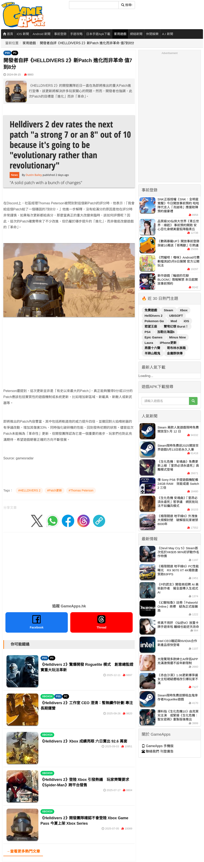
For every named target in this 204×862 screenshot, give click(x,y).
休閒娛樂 (152, 34)
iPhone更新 (168, 342)
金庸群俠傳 (175, 353)
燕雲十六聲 (153, 348)
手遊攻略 (76, 34)
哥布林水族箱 (176, 348)
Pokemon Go (155, 321)
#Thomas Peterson (81, 490)
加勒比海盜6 (166, 332)
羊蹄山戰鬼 (153, 353)
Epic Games (154, 337)
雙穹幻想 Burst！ (176, 326)
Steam (169, 310)
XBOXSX (47, 696)
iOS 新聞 (23, 34)
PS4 (148, 332)
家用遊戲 (120, 34)
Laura (149, 342)
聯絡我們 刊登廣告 (158, 751)
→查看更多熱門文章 (23, 851)
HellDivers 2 (154, 315)
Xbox (184, 310)
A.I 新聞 (167, 34)
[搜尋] (94, 5)
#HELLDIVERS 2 (29, 490)
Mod (174, 321)
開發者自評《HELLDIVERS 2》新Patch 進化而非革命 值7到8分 (87, 43)
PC (15, 53)
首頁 (8, 34)
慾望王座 (151, 326)
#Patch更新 (54, 490)
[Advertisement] (65, 359)
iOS (186, 321)
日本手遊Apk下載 (98, 34)
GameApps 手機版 (158, 746)
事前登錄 (60, 34)
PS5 (7, 53)
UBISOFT (176, 315)
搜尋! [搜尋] (126, 5)
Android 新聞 (41, 34)
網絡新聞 (136, 34)
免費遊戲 (151, 310)
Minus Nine (177, 337)
